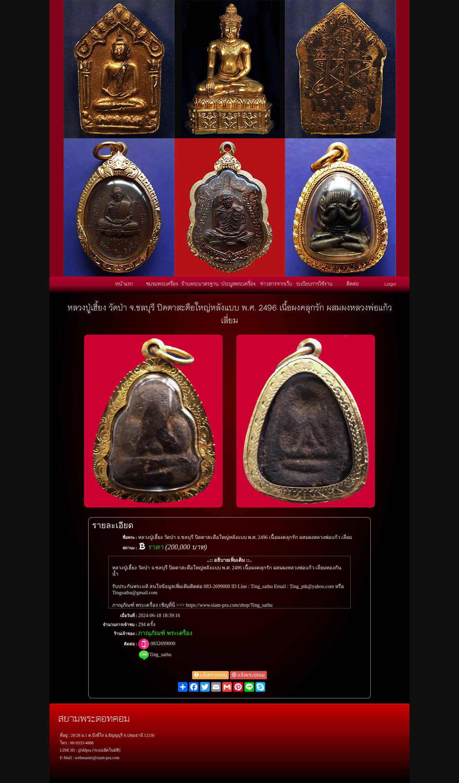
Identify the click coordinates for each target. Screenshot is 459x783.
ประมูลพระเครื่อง (238, 283)
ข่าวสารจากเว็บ (276, 283)
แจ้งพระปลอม (248, 675)
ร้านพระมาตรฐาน (200, 283)
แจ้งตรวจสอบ (210, 675)
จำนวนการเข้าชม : (120, 624)
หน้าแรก (124, 283)
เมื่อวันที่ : (128, 615)
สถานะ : (130, 548)
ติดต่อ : (130, 644)
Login (390, 283)
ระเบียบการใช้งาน (314, 283)
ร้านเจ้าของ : (125, 633)
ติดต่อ (352, 283)
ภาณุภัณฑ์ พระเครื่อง (165, 633)
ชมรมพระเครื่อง (162, 283)
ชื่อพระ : (130, 537)
